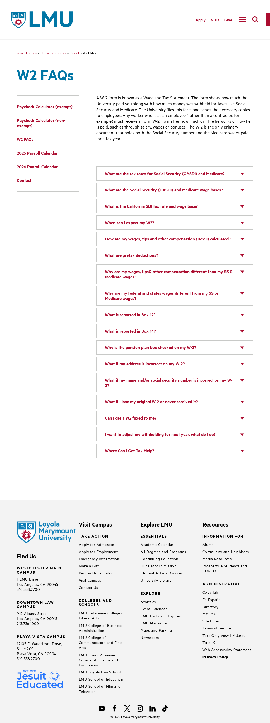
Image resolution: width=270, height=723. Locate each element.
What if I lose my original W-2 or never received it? (151, 402)
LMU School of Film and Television (100, 688)
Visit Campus (90, 579)
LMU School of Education (101, 678)
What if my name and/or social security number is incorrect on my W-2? (169, 382)
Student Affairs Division (161, 572)
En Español (212, 599)
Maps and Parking (156, 629)
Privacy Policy (215, 656)
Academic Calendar (157, 544)
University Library (156, 579)
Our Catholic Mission (158, 565)
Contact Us (88, 587)
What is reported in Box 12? (130, 315)
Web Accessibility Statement (226, 649)
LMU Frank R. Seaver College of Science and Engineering (98, 659)
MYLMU (209, 613)
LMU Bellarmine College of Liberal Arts (102, 615)
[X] (127, 708)
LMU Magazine (154, 622)
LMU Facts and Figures (161, 615)
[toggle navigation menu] (242, 19)
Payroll (75, 52)
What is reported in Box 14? (130, 331)
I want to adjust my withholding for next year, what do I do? (160, 434)
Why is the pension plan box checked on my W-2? (150, 347)
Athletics (148, 601)
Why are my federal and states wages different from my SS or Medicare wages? (162, 295)
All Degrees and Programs (163, 551)
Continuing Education (159, 558)
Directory (210, 606)
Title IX (208, 642)
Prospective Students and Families (224, 568)
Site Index (211, 620)
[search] (255, 19)
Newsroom (150, 637)
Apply (201, 19)
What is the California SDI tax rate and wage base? (151, 206)
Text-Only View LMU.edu (224, 635)
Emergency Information (99, 558)
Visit (215, 19)
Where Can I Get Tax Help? (129, 450)
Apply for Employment (98, 551)
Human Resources (53, 52)
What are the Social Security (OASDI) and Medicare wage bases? (164, 190)
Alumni (208, 544)
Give (228, 19)
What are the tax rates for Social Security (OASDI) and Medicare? (165, 173)
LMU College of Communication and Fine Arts (100, 642)
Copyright (211, 591)
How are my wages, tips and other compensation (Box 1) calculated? (168, 239)
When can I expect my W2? (129, 222)
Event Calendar (154, 608)
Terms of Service (216, 627)
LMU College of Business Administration (100, 628)
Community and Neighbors (225, 551)
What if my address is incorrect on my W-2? (145, 364)
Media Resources (217, 558)
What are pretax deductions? (131, 255)
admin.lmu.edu (27, 52)
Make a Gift (89, 565)
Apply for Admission (96, 544)
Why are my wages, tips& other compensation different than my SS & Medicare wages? (169, 274)
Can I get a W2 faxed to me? (130, 418)
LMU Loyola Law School (100, 671)
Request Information (97, 572)
